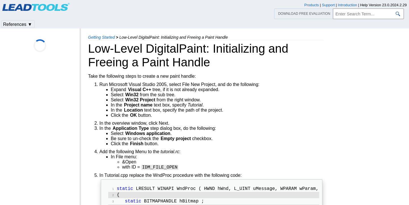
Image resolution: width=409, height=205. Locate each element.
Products (311, 5)
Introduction (347, 5)
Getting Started (101, 37)
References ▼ (17, 24)
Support (328, 5)
